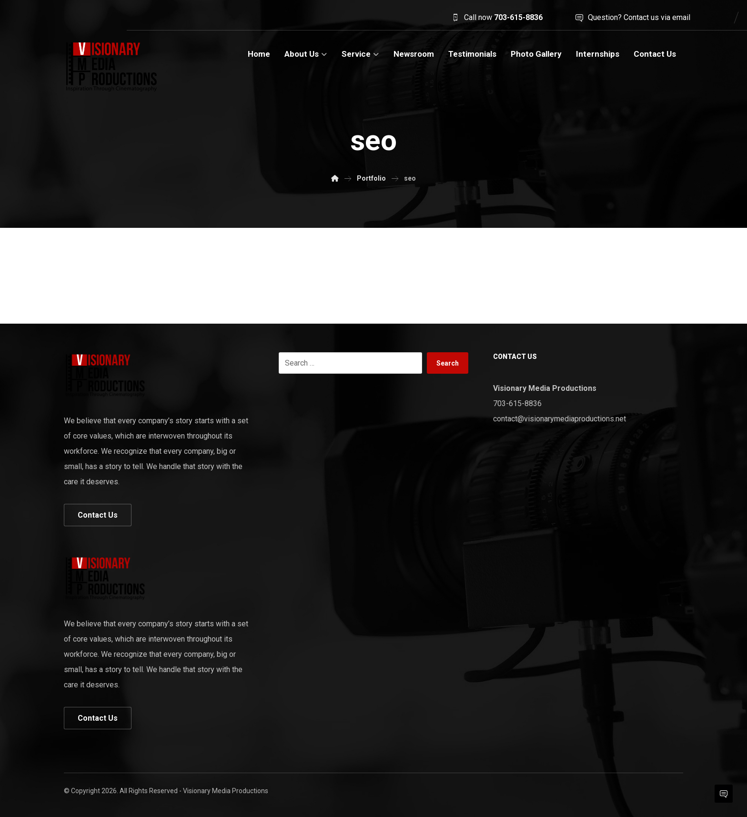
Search (447, 363)
